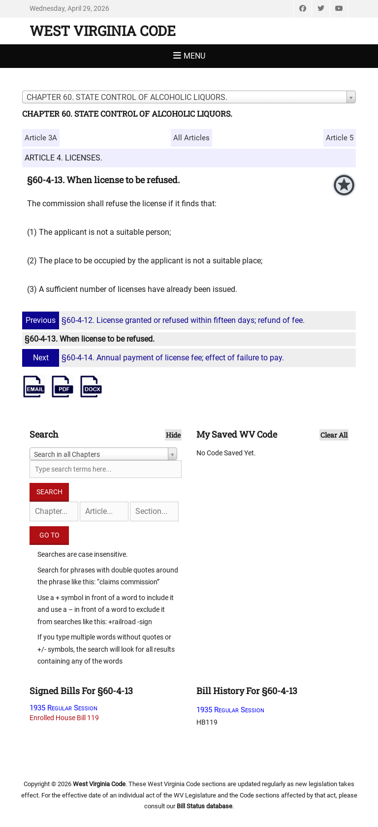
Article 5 (339, 137)
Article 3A (41, 137)
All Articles (191, 137)
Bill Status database (204, 806)
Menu (194, 56)
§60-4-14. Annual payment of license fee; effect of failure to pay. (154, 357)
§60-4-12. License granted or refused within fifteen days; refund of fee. (165, 320)
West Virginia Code (103, 31)
